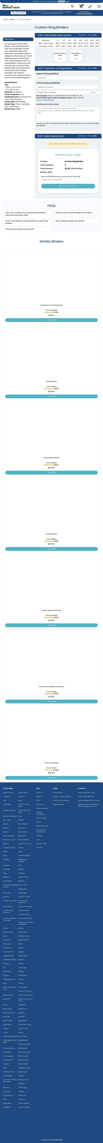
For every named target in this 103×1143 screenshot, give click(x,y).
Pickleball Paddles (9, 960)
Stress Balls (22, 893)
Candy (20, 983)
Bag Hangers (23, 1072)
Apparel (6, 897)
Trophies (6, 975)
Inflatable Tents (8, 1072)
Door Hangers (8, 1056)
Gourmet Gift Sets (25, 991)
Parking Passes (23, 1060)
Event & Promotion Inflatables (10, 1081)
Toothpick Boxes (9, 1048)
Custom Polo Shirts (25, 906)
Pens (20, 865)
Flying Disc (22, 836)
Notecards (7, 944)
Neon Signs (7, 820)
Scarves (6, 963)
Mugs (5, 873)
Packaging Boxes (9, 979)
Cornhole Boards (24, 1052)
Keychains (22, 828)
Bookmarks (7, 1103)
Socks (20, 851)
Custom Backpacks (10, 1036)
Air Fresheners (8, 932)
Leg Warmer (22, 1009)
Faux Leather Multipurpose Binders (51, 686)
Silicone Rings (23, 1064)
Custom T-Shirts (24, 897)
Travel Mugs (7, 881)
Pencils (20, 963)
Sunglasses (22, 889)
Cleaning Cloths (24, 1044)
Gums (5, 1005)
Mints (5, 983)
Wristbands (22, 1020)
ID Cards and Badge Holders (10, 886)
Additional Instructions (47, 104)
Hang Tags (22, 967)
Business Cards (24, 936)
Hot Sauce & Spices (25, 995)
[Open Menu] (98, 6)
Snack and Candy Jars (9, 988)
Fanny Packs (22, 1036)
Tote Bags (6, 804)
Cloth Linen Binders (51, 763)
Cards (5, 1032)
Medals (21, 928)
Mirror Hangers (23, 1056)
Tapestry (21, 1083)
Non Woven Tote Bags (24, 811)
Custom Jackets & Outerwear (10, 919)
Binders (12, 19)
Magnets (21, 952)
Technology (22, 1087)
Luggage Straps (24, 1068)
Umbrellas (22, 1005)
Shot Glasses (23, 824)
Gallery (38, 796)
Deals (38, 822)
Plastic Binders (51, 381)
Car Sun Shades (24, 1107)
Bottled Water (23, 940)
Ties (4, 967)
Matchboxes (22, 1048)
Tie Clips (6, 1064)
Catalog (39, 836)
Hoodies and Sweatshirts (23, 902)
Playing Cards (23, 1080)
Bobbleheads (23, 1040)
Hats (4, 800)
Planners (6, 1087)
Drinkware (6, 869)
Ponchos (21, 1099)
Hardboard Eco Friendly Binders (51, 305)
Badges (21, 971)
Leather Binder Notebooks (51, 610)
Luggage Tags (8, 956)
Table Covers (8, 792)
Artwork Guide (41, 844)
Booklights (7, 1107)
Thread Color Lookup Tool (41, 831)
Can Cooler (22, 885)
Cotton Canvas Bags (24, 805)
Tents (5, 1068)
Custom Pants (23, 910)
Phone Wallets (23, 840)
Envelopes (7, 940)
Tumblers (21, 873)
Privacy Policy (58, 792)
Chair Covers (23, 1028)
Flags (20, 816)
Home (5, 19)
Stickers (21, 820)
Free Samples (41, 818)
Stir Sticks (6, 1017)
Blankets (21, 960)
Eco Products (8, 1095)
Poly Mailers (22, 832)
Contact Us (40, 804)
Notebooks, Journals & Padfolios (25, 923)
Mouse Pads (22, 792)
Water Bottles (23, 877)
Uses (38, 840)
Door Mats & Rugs (24, 1024)
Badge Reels (23, 956)
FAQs (38, 800)
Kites (5, 1099)
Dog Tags (6, 1091)
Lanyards (6, 865)
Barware (6, 877)
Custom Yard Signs (10, 901)
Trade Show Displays (22, 860)
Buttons (21, 869)
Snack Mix (6, 999)
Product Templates (40, 813)
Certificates (22, 975)
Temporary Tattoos (25, 918)
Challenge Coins (9, 848)
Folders (5, 1028)
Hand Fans (7, 893)
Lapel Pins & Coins (25, 844)
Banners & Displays (10, 816)
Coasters (6, 796)
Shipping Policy (58, 804)
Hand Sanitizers (8, 1013)
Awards (21, 979)
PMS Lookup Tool (42, 826)
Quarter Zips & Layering (8, 911)
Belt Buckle (7, 971)
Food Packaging (24, 855)
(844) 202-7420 (89, 792)
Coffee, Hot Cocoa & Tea (25, 1000)
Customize (51, 320)
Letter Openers (23, 1103)
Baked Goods (8, 995)
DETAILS (67, 1)
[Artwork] (68, 87)
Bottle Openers (8, 836)
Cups (5, 855)
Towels (20, 848)
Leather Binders (51, 534)
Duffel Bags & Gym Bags (10, 1041)
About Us (39, 792)
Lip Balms (21, 1013)
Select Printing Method (47, 73)
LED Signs (6, 859)
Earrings (21, 1076)
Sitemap (39, 848)
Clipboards (7, 1024)
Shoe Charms (8, 952)
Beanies (6, 832)
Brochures (22, 1095)
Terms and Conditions (61, 800)
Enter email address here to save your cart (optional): (61, 176)
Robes (5, 851)
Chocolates (22, 987)
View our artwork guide (45, 100)
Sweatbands (7, 1060)
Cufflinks (21, 1091)
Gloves (5, 928)
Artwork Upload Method (48, 82)
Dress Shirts (7, 906)
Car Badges (7, 1076)
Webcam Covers (9, 840)
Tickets (20, 1032)
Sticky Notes (22, 932)
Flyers (20, 944)
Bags (20, 800)
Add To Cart (68, 186)
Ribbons (6, 844)
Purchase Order (42, 808)
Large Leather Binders (51, 458)
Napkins (6, 828)
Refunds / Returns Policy (62, 796)
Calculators (7, 948)
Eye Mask (21, 1017)
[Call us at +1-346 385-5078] (89, 7)
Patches (21, 796)
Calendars (7, 1052)
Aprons (5, 824)
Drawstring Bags (9, 810)
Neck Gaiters (7, 1009)
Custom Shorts (23, 914)
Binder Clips (7, 1020)
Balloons (21, 881)
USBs (5, 936)
